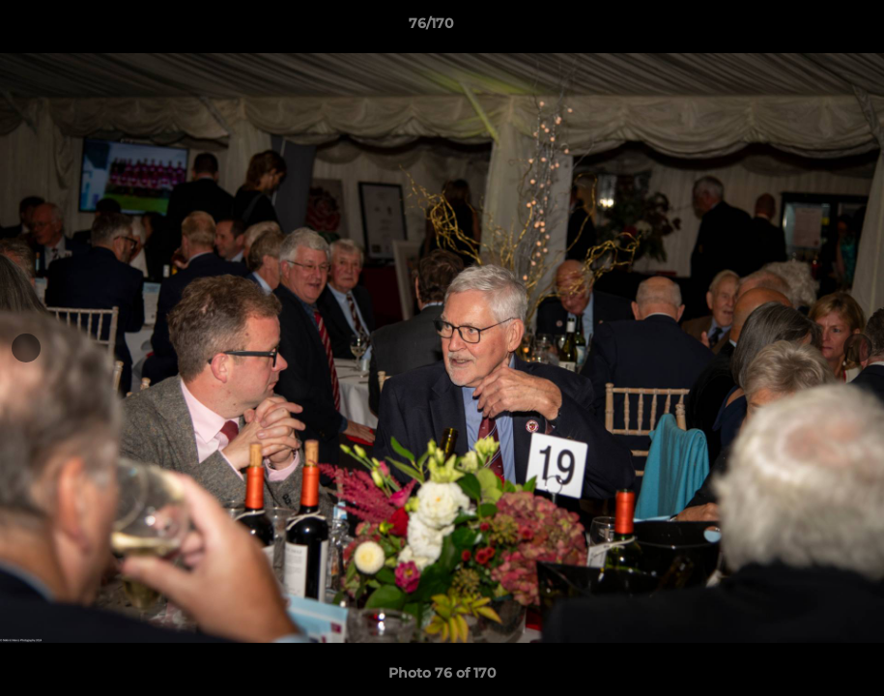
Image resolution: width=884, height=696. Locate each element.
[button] (802, 28)
